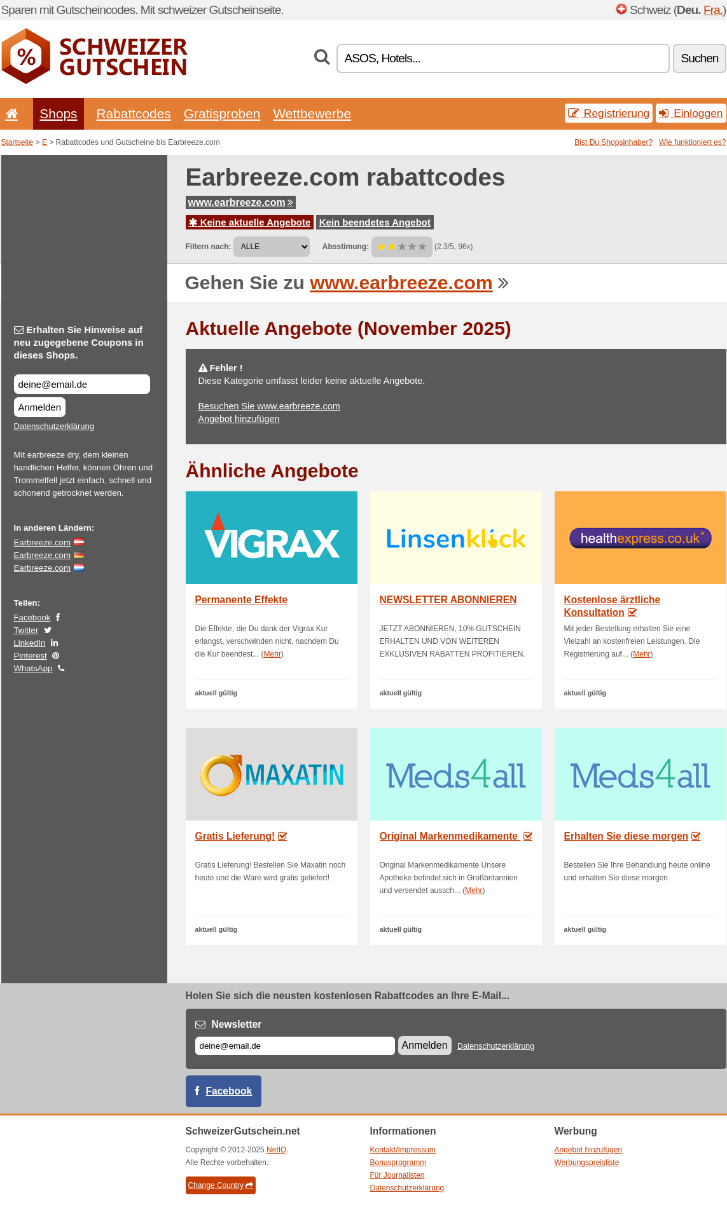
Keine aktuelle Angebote (250, 222)
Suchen (699, 58)
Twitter (26, 630)
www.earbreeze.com (240, 202)
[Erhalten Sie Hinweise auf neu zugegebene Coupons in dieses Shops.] (82, 384)
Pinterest (30, 655)
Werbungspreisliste (587, 1162)
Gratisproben (222, 113)
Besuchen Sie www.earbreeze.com (269, 406)
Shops (58, 113)
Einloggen (691, 113)
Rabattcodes (134, 113)
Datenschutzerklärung (54, 426)
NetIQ (276, 1149)
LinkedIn (30, 643)
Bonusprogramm (398, 1162)
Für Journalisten (397, 1175)
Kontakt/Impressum (403, 1149)
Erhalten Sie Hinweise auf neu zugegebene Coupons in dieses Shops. (79, 342)
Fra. (713, 10)
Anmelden (40, 407)
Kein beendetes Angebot (375, 222)
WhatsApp (33, 668)
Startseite (17, 142)
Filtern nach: (209, 246)
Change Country (220, 1185)
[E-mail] (295, 1046)
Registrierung (608, 113)
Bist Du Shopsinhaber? (613, 142)
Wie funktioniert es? (692, 142)
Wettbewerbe (312, 113)
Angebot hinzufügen (239, 419)
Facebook (32, 617)
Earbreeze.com (42, 542)
